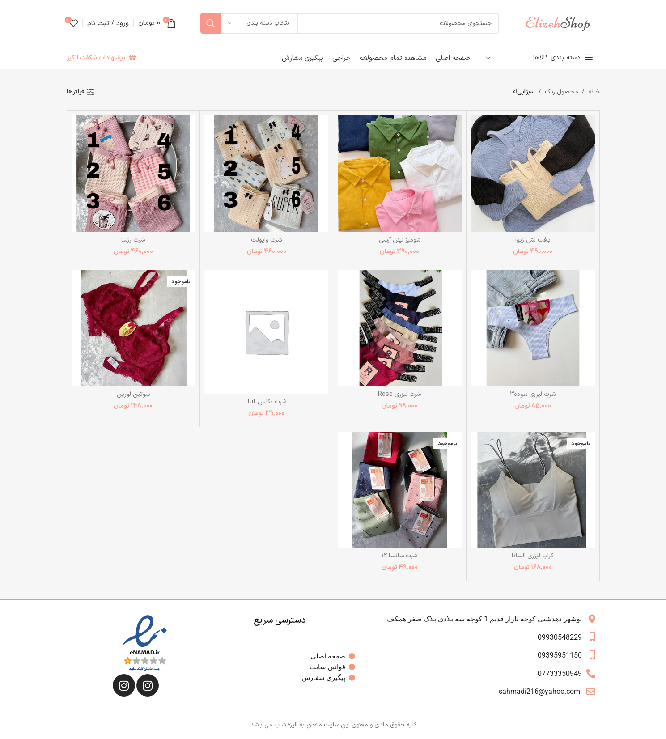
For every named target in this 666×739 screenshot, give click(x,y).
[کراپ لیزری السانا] (533, 490)
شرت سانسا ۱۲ (399, 556)
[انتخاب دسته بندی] (259, 23)
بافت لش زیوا (533, 240)
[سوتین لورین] (133, 328)
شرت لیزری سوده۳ (533, 394)
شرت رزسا (133, 240)
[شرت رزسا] (133, 173)
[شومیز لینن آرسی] (400, 173)
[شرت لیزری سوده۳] (533, 328)
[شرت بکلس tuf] (266, 332)
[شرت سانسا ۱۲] (400, 490)
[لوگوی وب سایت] (562, 23)
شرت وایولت (266, 240)
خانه (594, 92)
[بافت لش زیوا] (533, 173)
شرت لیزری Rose (399, 394)
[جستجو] (349, 23)
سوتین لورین (133, 394)
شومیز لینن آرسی (399, 240)
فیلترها (76, 92)
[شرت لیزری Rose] (400, 328)
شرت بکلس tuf (266, 402)
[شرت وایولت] (266, 173)
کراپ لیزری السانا (533, 556)
